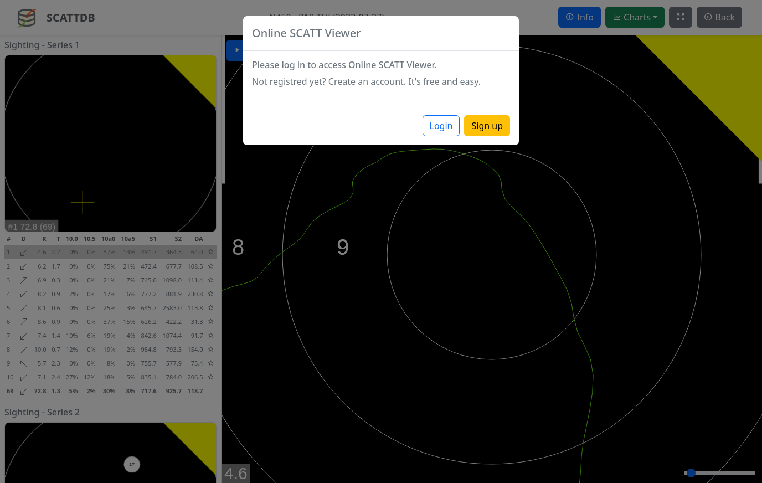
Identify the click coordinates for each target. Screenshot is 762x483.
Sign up (487, 126)
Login (441, 126)
